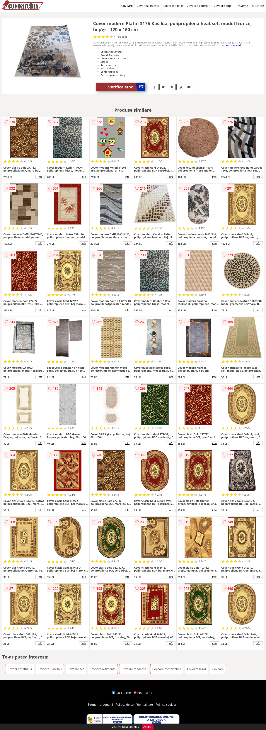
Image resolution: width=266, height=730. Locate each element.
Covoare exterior (198, 6)
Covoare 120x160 (50, 669)
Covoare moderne (134, 669)
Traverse (242, 6)
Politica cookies (166, 705)
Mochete (258, 6)
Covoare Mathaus (20, 669)
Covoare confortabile (166, 669)
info (40, 176)
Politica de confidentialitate (134, 705)
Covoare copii (223, 6)
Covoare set (76, 669)
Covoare (127, 6)
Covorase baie (173, 6)
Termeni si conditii (100, 705)
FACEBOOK (121, 693)
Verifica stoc (126, 87)
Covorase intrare (148, 6)
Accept (148, 727)
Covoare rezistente (103, 669)
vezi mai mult (234, 45)
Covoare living (197, 669)
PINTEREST (143, 693)
